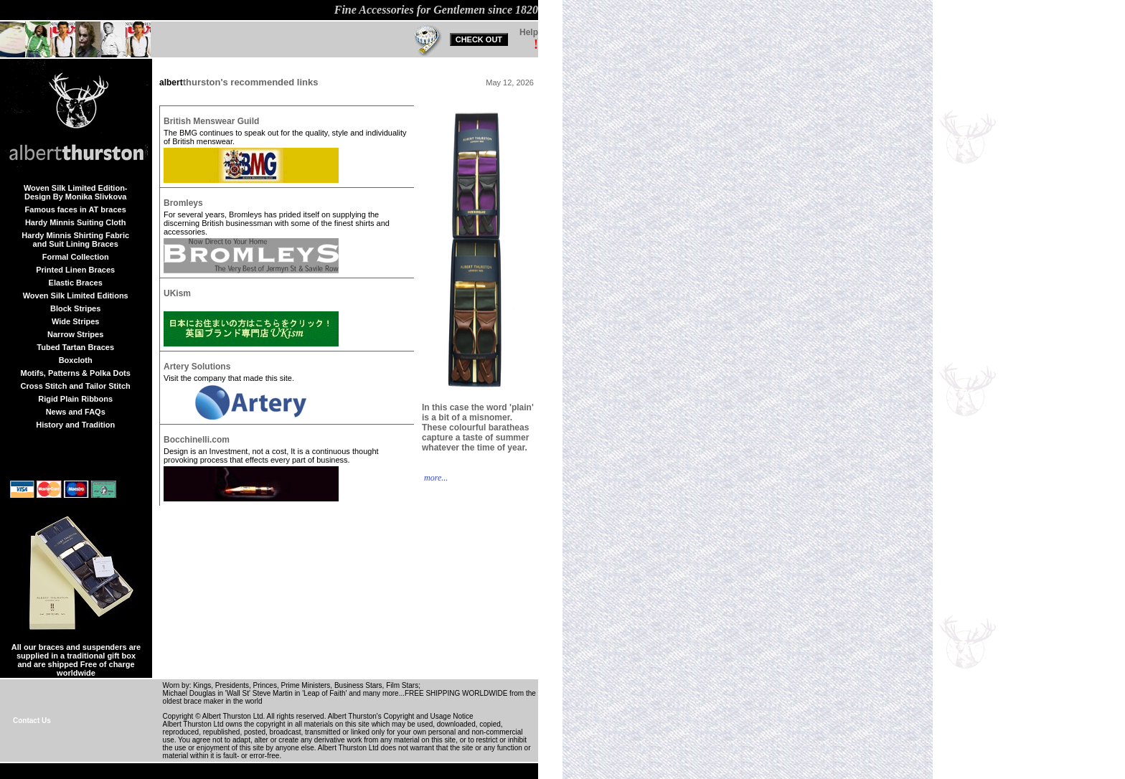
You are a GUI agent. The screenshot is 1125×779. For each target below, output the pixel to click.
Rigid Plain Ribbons (75, 399)
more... (435, 478)
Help (528, 32)
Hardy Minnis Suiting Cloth (75, 222)
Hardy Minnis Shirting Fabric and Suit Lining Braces (75, 239)
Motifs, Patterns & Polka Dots (75, 373)
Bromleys (183, 203)
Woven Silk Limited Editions (75, 295)
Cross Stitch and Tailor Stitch (76, 386)
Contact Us (32, 720)
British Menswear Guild (211, 121)
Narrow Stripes (75, 334)
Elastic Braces (76, 282)
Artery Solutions (197, 367)
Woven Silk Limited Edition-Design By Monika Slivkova (76, 192)
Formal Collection (75, 256)
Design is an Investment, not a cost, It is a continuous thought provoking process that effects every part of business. (271, 455)
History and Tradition (75, 424)
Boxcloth (76, 360)
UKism (177, 293)
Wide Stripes (76, 321)
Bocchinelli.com (197, 440)
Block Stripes (75, 308)
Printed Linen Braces (75, 269)
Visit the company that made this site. (229, 378)
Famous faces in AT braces (75, 209)
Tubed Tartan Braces (75, 347)
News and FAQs (75, 411)
